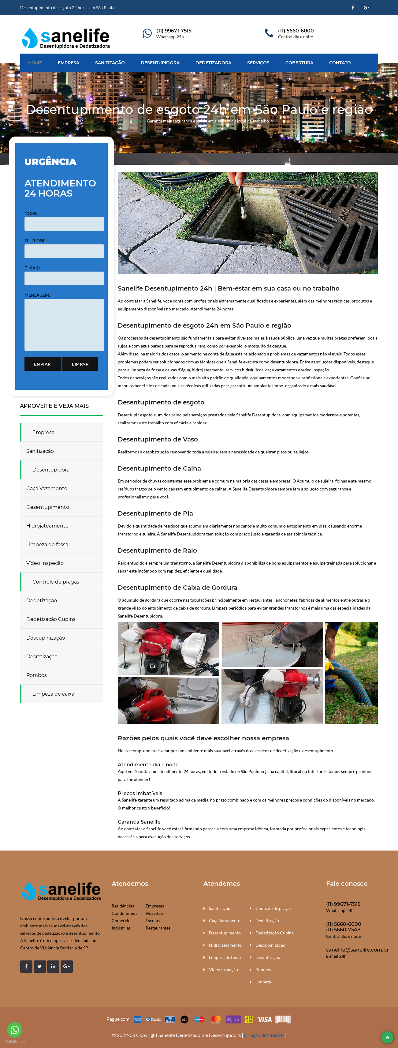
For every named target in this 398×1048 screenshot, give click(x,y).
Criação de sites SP (264, 1035)
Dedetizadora (213, 63)
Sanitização (110, 63)
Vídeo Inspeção (45, 563)
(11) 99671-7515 (173, 31)
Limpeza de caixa (53, 694)
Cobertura (299, 63)
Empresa (68, 63)
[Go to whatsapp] (14, 1030)
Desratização (42, 656)
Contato (340, 63)
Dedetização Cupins (51, 619)
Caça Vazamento (46, 488)
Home (35, 63)
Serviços (258, 63)
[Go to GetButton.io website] (14, 1042)
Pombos (36, 675)
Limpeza (263, 981)
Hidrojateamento (47, 526)
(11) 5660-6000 (296, 31)
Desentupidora (160, 63)
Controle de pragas (55, 582)
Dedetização (41, 600)
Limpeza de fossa (47, 544)
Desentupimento (47, 507)
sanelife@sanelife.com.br (357, 950)
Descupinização (45, 638)
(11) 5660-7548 (343, 930)
